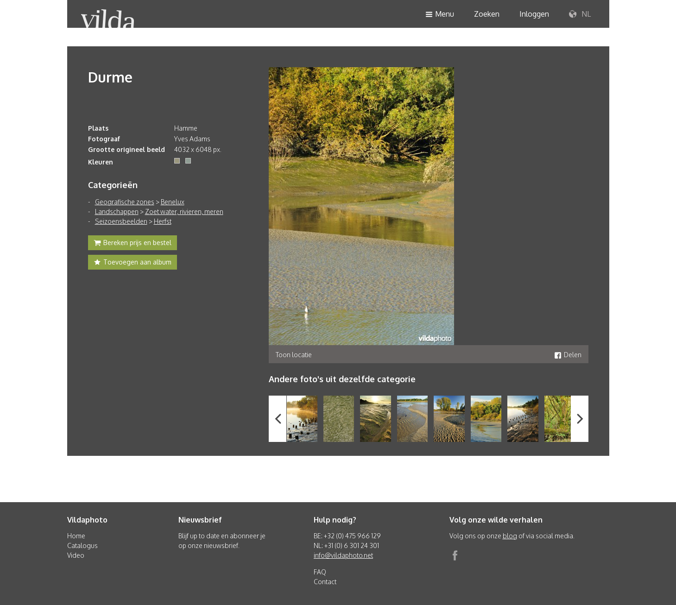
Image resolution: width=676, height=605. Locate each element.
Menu (439, 14)
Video (75, 555)
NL (580, 14)
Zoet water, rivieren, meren (184, 211)
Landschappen (117, 211)
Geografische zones (124, 202)
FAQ (320, 572)
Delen (567, 355)
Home (76, 536)
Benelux (172, 202)
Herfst (162, 221)
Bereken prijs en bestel (132, 244)
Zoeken (486, 14)
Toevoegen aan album (132, 263)
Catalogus (82, 545)
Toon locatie (294, 355)
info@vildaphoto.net (343, 555)
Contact (325, 582)
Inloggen (534, 14)
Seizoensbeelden (121, 221)
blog (510, 536)
